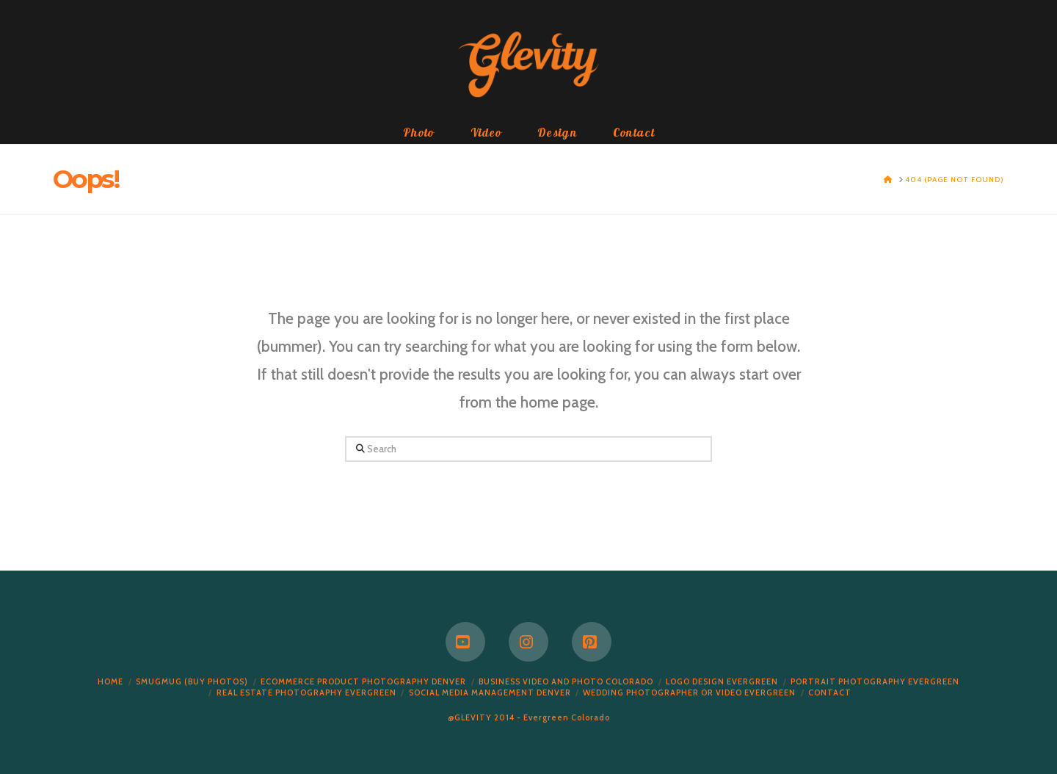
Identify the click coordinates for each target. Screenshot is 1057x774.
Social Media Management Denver (490, 692)
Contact (829, 692)
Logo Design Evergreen (722, 681)
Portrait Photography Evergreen (875, 681)
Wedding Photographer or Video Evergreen (689, 692)
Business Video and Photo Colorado (566, 681)
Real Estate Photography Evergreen (306, 692)
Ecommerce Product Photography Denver (363, 681)
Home (110, 681)
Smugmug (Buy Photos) (192, 681)
